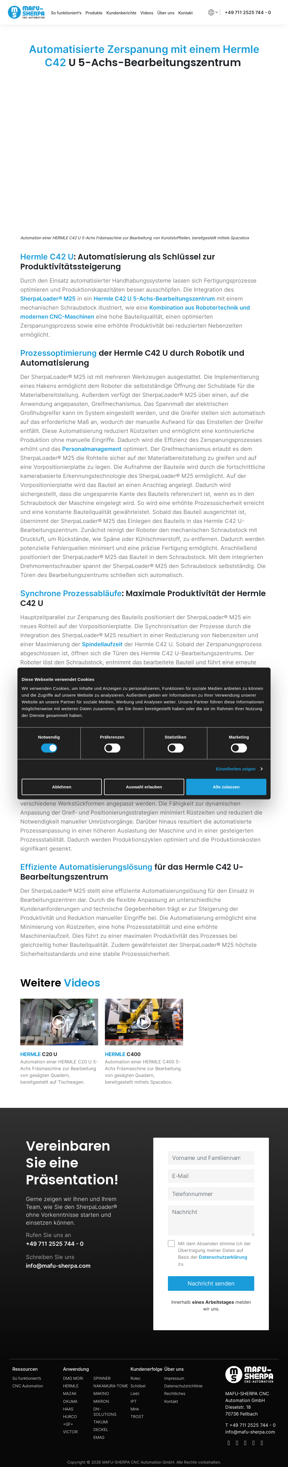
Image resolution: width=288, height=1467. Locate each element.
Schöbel (137, 1385)
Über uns (165, 12)
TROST (137, 1416)
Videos (146, 12)
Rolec (135, 1378)
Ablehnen (61, 786)
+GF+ (68, 1424)
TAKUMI (100, 1421)
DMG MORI (73, 1378)
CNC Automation (27, 1385)
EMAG (98, 1437)
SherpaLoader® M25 (48, 298)
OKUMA (70, 1401)
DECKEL (100, 1429)
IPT (133, 1401)
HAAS (68, 1408)
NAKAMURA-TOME (110, 1385)
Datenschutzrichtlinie (183, 1385)
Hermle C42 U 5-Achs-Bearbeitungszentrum (154, 298)
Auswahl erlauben (144, 786)
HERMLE (70, 1385)
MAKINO (101, 1393)
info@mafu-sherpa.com (58, 1265)
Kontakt (185, 12)
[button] (213, 12)
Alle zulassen (226, 786)
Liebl (134, 1393)
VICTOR (70, 1431)
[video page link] (59, 1046)
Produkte (94, 12)
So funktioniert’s (66, 12)
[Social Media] (228, 1443)
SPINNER (102, 1378)
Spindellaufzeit (102, 644)
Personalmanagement (92, 449)
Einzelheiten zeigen (235, 768)
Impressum (174, 1378)
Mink (134, 1408)
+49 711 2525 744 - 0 (248, 12)
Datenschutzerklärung (223, 1257)
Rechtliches (174, 1393)
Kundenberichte (121, 12)
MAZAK (69, 1393)
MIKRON (101, 1401)
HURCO (70, 1416)
